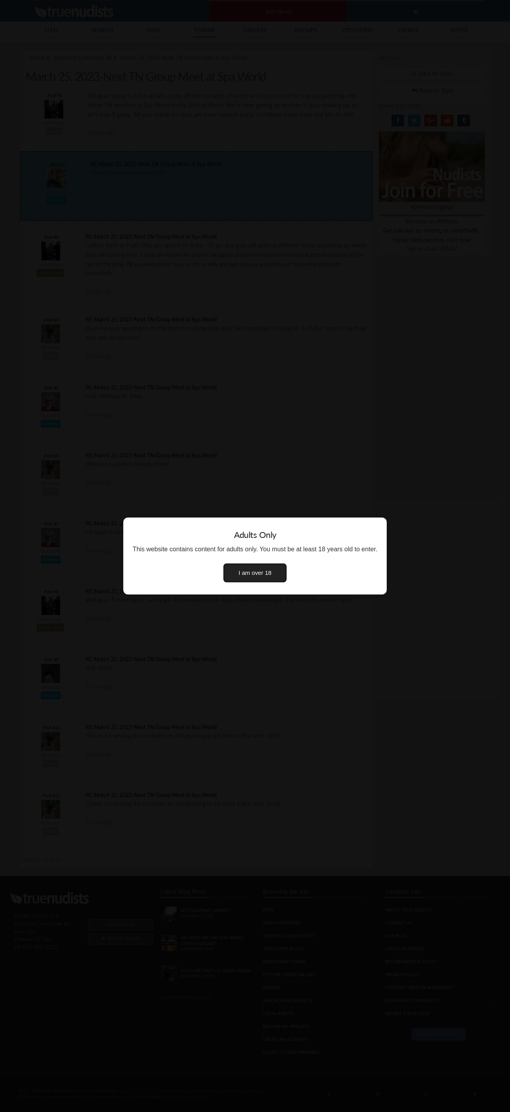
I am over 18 (255, 572)
